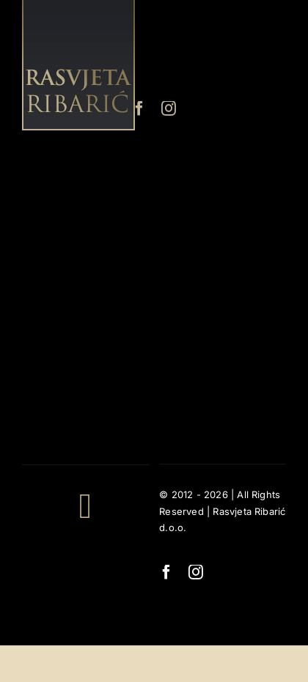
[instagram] (168, 108)
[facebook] (139, 108)
